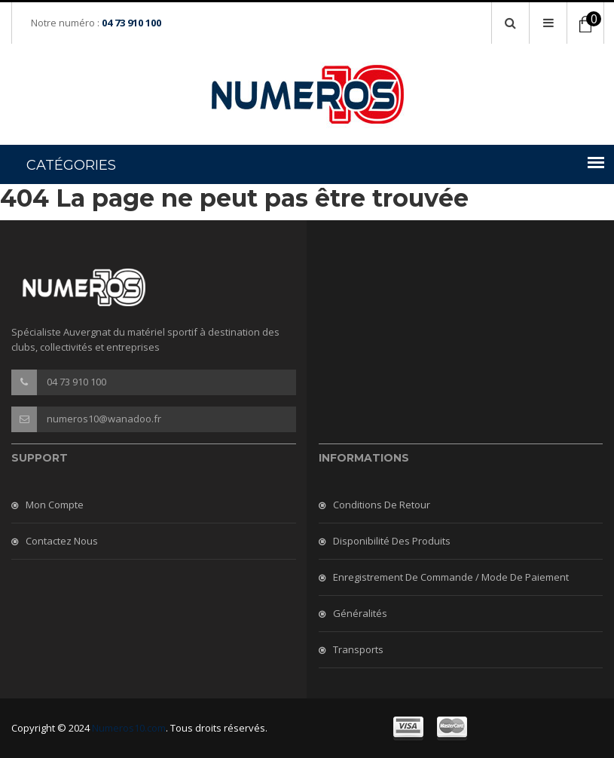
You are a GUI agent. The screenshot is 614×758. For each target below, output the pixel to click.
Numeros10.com (129, 728)
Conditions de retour (381, 504)
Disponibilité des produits (392, 541)
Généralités (360, 613)
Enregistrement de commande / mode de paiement (451, 577)
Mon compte (55, 504)
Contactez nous (62, 541)
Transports (358, 649)
